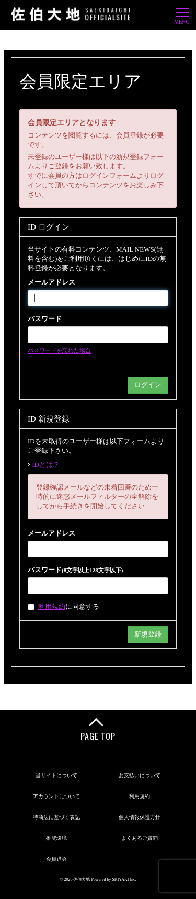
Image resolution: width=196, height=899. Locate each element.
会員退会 (56, 859)
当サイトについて (56, 775)
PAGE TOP (98, 736)
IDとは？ (46, 465)
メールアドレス (51, 282)
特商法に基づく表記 (56, 817)
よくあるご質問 (139, 838)
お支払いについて (139, 775)
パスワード (45, 319)
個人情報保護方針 (139, 817)
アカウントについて (56, 796)
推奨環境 (56, 838)
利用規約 (51, 606)
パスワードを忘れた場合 (59, 350)
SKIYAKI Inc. (124, 879)
